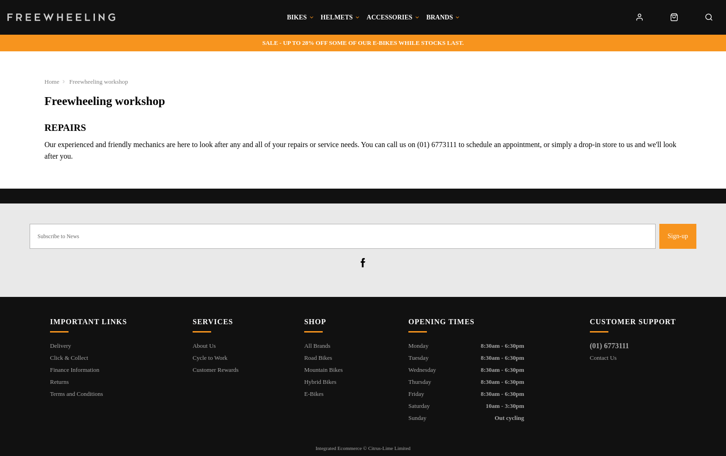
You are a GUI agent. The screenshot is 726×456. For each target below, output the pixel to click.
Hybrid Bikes (320, 381)
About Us (204, 345)
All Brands (317, 345)
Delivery (60, 345)
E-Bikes (314, 393)
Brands (439, 17)
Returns (59, 381)
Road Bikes (318, 357)
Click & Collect (69, 357)
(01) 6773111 (609, 346)
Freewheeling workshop (99, 81)
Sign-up (678, 236)
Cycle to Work (210, 357)
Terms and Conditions (76, 393)
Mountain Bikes (323, 369)
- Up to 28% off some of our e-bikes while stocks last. (362, 42)
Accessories (390, 17)
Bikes (297, 17)
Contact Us (603, 357)
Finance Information (75, 369)
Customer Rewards (215, 369)
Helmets (337, 17)
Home (52, 81)
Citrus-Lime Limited (389, 448)
